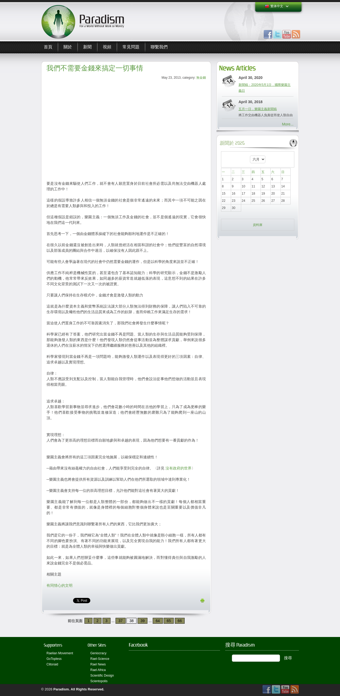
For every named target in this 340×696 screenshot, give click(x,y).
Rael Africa (98, 670)
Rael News (98, 664)
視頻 (107, 47)
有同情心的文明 (59, 585)
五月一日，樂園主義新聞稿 (258, 109)
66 (180, 621)
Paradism (61, 689)
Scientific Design (102, 675)
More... (288, 124)
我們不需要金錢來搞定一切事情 (94, 68)
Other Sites (97, 645)
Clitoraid (52, 664)
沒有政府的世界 (178, 468)
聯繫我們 (159, 47)
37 (120, 621)
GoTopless (54, 659)
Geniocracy (98, 653)
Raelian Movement (59, 653)
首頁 (48, 47)
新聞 (87, 47)
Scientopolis (99, 681)
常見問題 (130, 47)
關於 (67, 47)
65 (169, 621)
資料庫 (257, 225)
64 (158, 621)
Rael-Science (99, 659)
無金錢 (201, 77)
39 (143, 621)
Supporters (53, 645)
